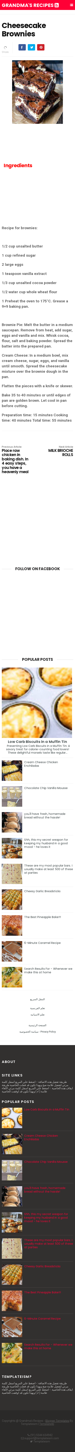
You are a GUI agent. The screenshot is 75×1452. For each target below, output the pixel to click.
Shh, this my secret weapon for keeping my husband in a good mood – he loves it (46, 843)
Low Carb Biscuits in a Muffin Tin (37, 741)
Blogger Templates (57, 1420)
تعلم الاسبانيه (38, 1014)
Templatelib (46, 1424)
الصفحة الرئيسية (37, 1025)
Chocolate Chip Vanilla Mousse (46, 788)
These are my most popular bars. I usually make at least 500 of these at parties (48, 869)
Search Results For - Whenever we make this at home (48, 970)
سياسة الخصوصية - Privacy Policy (37, 1031)
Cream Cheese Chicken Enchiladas (41, 764)
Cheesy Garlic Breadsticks (42, 891)
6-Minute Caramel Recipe (42, 943)
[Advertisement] (37, 200)
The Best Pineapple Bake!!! (42, 917)
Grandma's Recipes (30, 5)
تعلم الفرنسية (37, 1008)
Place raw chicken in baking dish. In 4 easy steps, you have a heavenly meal (16, 460)
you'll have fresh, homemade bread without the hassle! (44, 815)
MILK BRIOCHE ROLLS (59, 451)
